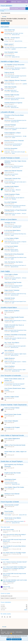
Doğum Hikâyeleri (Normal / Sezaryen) (15, 80)
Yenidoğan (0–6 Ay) (9, 222)
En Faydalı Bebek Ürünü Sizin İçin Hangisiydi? (14, 383)
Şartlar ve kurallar (10, 632)
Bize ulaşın (3, 632)
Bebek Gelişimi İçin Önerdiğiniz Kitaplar (13, 226)
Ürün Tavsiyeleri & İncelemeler (11, 375)
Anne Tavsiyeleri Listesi (11, 52)
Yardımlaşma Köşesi (10, 479)
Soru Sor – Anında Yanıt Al (11, 37)
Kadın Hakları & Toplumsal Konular (12, 435)
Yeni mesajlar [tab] (5, 8)
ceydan (13, 137)
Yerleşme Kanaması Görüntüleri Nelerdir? (13, 285)
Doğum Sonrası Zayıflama (11, 310)
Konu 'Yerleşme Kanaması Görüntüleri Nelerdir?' (15, 562)
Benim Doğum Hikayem (9, 83)
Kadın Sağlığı (5, 271)
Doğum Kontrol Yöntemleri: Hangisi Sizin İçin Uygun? (15, 293)
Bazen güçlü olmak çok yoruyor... (11, 174)
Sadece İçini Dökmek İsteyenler (13, 170)
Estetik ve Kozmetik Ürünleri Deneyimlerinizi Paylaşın (15, 330)
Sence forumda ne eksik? (11, 505)
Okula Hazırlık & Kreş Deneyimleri (14, 254)
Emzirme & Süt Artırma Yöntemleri (14, 140)
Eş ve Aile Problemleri (10, 202)
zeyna (25, 609)
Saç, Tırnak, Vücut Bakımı (11, 342)
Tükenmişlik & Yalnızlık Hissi (12, 178)
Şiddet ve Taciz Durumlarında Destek (14, 445)
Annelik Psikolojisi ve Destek (10, 158)
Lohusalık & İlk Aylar (7, 112)
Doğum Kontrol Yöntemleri (11, 290)
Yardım (2, 633)
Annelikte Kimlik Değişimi (11, 186)
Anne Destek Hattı (9, 30)
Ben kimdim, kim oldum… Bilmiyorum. (12, 189)
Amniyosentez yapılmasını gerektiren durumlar (14, 98)
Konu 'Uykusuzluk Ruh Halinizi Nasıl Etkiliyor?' (14, 534)
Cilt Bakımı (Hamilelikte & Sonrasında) (15, 334)
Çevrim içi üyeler (5, 593)
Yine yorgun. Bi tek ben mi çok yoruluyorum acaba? (15, 47)
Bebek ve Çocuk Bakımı (9, 219)
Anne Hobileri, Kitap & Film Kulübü (14, 487)
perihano (14, 279)
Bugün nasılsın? (9, 44)
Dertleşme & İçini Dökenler (11, 493)
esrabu (13, 183)
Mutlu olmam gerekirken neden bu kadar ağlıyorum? (15, 128)
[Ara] (26, 1)
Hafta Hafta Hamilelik (10, 87)
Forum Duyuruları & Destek (10, 502)
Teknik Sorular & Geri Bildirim (12, 518)
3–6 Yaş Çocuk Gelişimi (11, 246)
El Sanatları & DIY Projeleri (12, 427)
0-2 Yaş (6, 41)
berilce (13, 363)
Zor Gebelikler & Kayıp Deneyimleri (14, 64)
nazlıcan (14, 339)
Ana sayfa (7, 633)
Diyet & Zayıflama (9, 366)
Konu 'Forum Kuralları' (8, 529)
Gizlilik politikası (19, 632)
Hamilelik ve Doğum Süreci (10, 61)
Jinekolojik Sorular (9, 298)
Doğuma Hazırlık (9, 72)
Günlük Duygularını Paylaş (11, 194)
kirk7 (13, 302)
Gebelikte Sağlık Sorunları (11, 95)
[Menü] (2, 1)
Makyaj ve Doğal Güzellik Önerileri (14, 317)
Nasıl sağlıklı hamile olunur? (10, 90)
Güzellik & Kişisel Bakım (9, 307)
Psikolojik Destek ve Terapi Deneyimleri (15, 210)
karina (13, 153)
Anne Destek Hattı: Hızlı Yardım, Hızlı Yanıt (13, 33)
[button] (1, 630)
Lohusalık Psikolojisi (10, 125)
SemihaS (14, 199)
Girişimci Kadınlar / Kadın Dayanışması (14, 404)
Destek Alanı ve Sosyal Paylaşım (12, 461)
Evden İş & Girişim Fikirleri (11, 408)
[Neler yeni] (23, 1)
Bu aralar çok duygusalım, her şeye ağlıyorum (14, 197)
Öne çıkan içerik (5, 527)
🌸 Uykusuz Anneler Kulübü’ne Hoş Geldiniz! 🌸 (14, 521)
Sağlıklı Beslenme (9, 358)
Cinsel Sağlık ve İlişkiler (11, 274)
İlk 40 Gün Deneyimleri (10, 148)
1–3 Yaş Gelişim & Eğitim (11, 238)
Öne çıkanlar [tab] (14, 8)
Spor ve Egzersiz (9, 350)
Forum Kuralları (8, 511)
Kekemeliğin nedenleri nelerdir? (11, 249)
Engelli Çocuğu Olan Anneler (12, 473)
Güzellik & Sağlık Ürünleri (11, 396)
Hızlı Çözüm (5, 27)
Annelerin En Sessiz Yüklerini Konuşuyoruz (13, 166)
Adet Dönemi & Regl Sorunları (13, 282)
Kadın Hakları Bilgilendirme (12, 438)
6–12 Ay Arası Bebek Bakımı (12, 230)
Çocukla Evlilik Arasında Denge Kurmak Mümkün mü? (16, 205)
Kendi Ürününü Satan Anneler (12, 414)
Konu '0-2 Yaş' (6, 586)
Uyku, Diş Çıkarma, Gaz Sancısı (13, 262)
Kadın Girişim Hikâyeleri (11, 421)
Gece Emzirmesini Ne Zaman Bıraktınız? (13, 144)
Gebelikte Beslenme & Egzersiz (13, 102)
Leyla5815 (13, 49)
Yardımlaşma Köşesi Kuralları (10, 482)
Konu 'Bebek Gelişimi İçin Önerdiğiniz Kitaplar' (14, 552)
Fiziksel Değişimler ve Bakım (12, 132)
